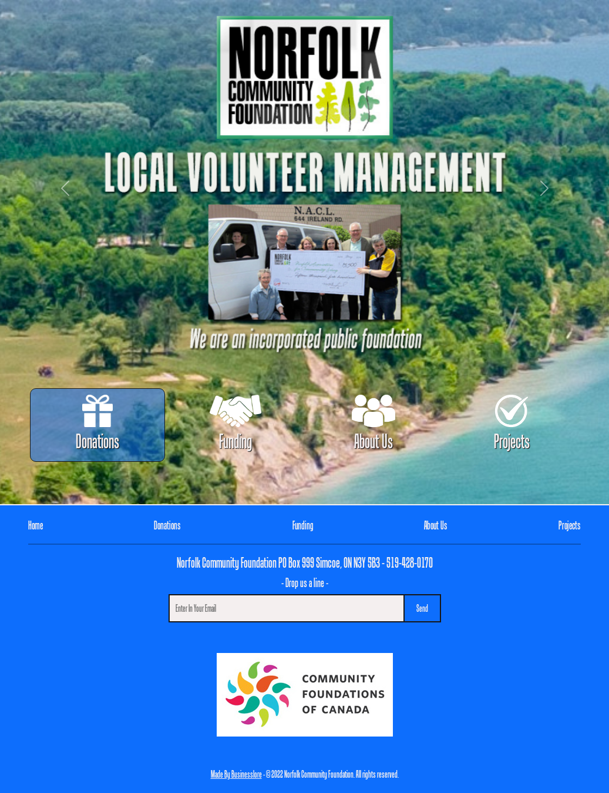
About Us (373, 423)
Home (35, 525)
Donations (97, 423)
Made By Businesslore (236, 773)
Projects (512, 423)
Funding (235, 423)
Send (422, 608)
